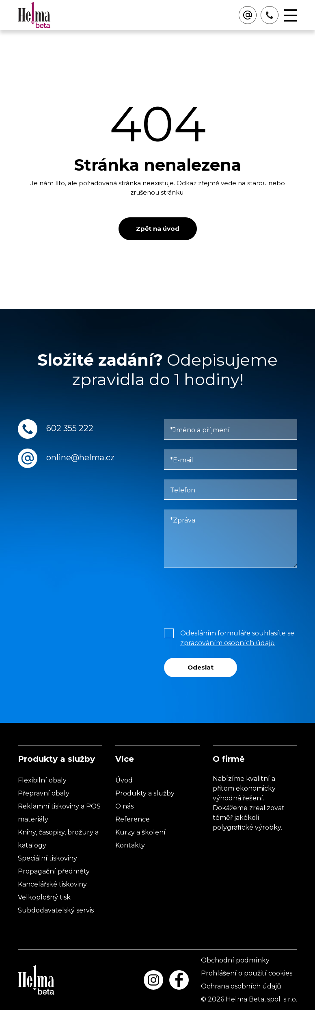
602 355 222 (69, 428)
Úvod (124, 780)
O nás (124, 806)
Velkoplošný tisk (44, 897)
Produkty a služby (145, 793)
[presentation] (225, 596)
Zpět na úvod (157, 228)
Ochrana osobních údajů (241, 986)
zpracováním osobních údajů (227, 643)
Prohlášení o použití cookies (246, 973)
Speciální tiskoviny (47, 858)
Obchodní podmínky (235, 960)
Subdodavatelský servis (56, 910)
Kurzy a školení (140, 832)
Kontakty (130, 845)
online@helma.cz (80, 457)
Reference (132, 819)
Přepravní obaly (43, 793)
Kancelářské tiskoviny (52, 884)
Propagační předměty (54, 871)
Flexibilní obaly (42, 780)
